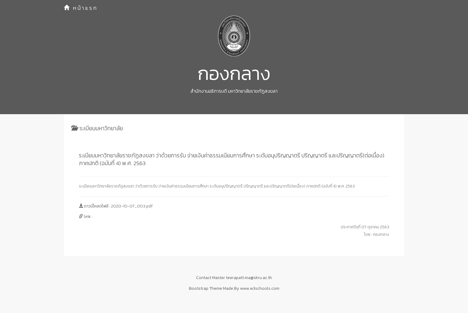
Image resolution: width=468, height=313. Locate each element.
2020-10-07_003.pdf (132, 206)
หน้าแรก (81, 8)
